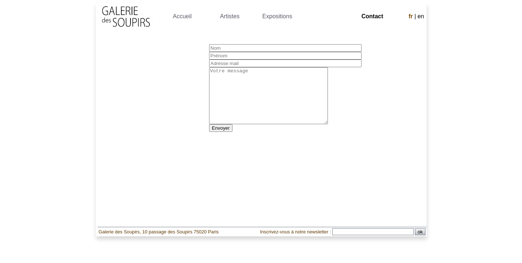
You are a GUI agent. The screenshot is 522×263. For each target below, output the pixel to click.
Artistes (229, 16)
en (420, 16)
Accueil (182, 16)
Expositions (277, 16)
